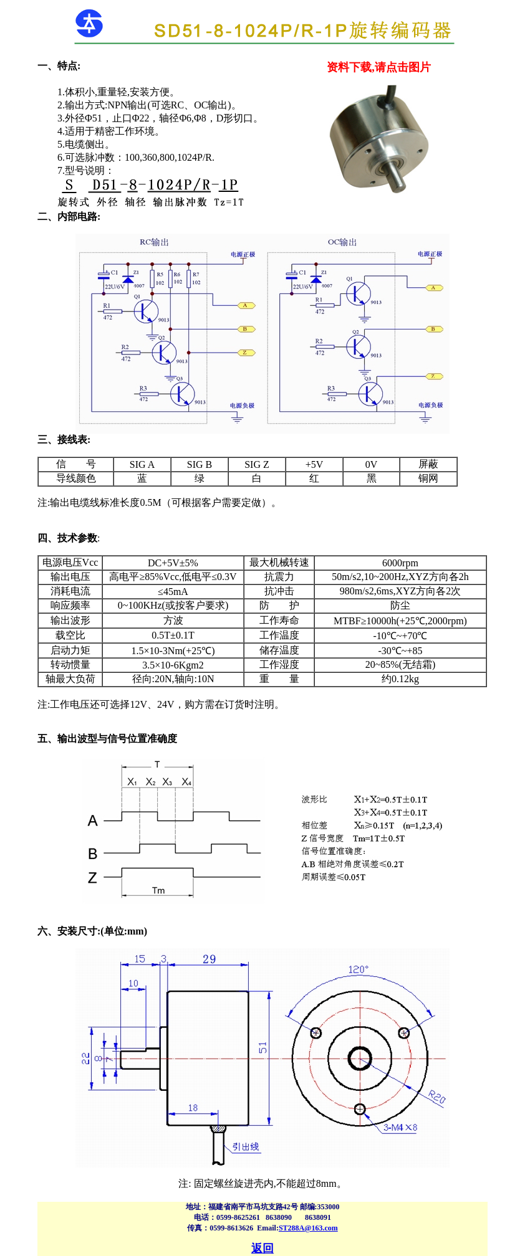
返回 (262, 1248)
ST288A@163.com (308, 1228)
